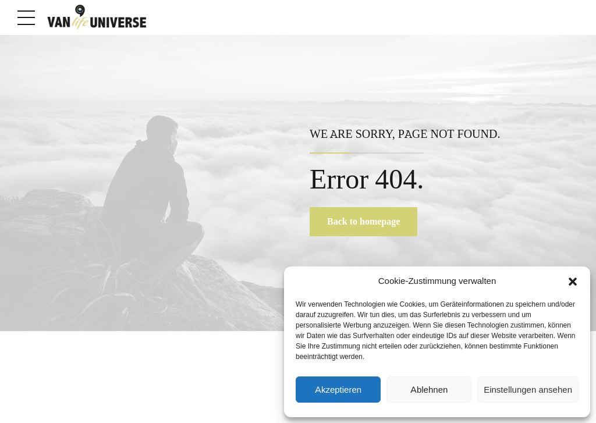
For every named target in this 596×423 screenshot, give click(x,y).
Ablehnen (429, 390)
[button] (573, 281)
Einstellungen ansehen (528, 390)
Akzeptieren (338, 390)
